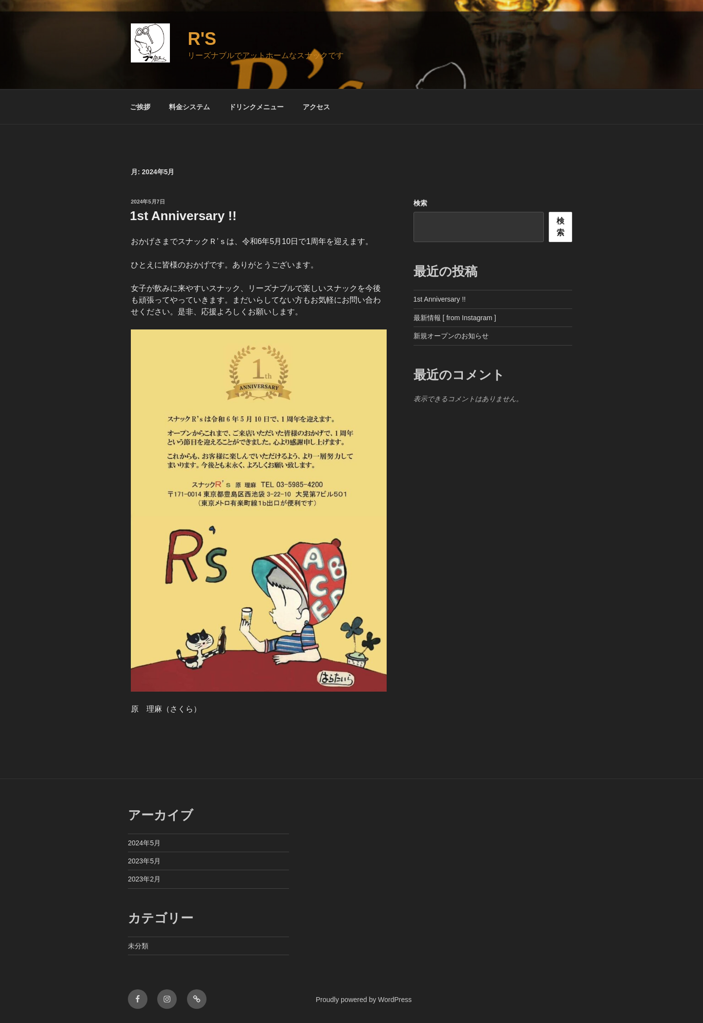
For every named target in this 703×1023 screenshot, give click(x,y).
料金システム (189, 107)
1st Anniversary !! (183, 215)
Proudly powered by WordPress (364, 999)
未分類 (138, 946)
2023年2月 (144, 879)
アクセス (316, 107)
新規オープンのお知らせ (451, 336)
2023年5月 (144, 861)
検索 (420, 203)
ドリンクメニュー (256, 107)
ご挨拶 (140, 107)
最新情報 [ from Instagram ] (455, 318)
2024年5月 (144, 843)
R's (201, 39)
